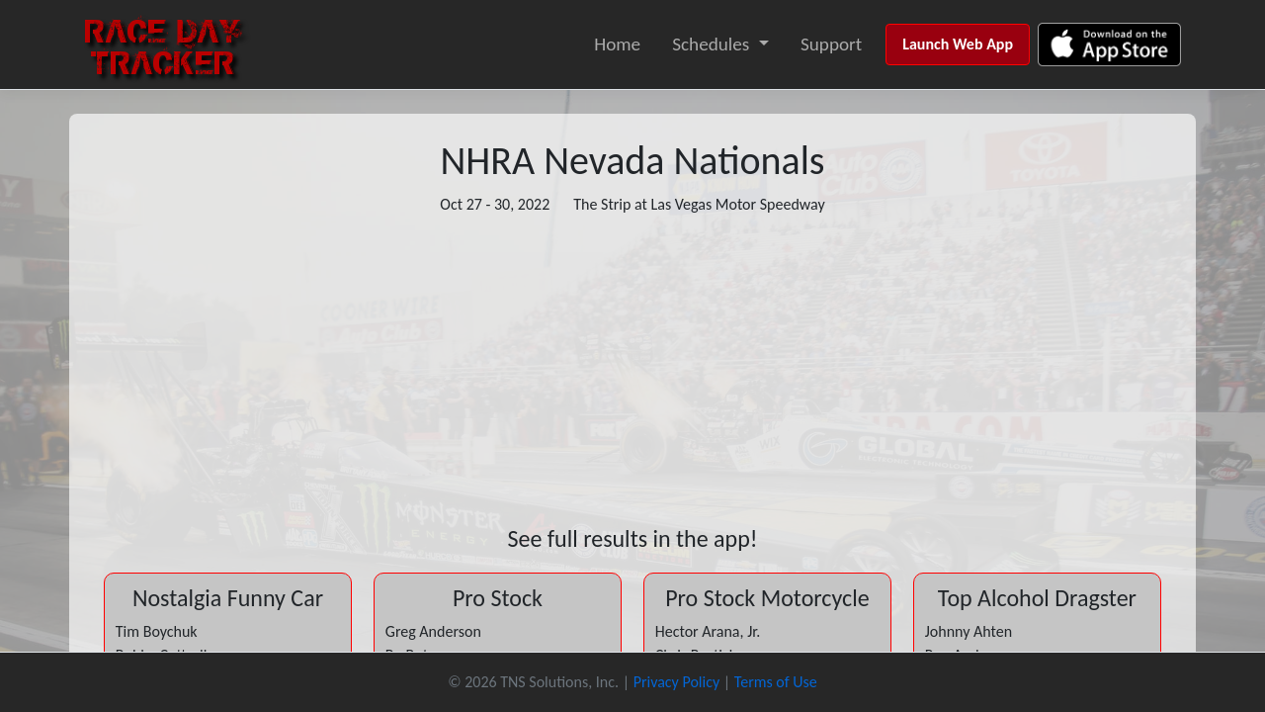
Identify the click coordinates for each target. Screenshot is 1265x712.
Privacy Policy (676, 681)
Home (617, 44)
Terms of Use (775, 681)
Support (831, 44)
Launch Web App (957, 44)
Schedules (710, 44)
